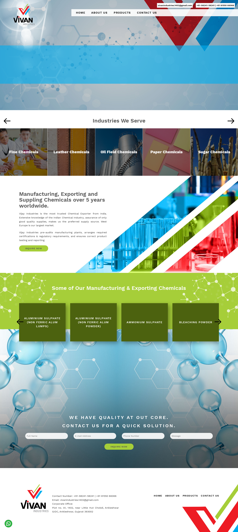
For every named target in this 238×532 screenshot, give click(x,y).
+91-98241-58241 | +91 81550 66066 (215, 5)
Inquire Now (33, 248)
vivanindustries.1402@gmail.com (175, 5)
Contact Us (147, 12)
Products (122, 12)
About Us (99, 12)
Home (80, 12)
